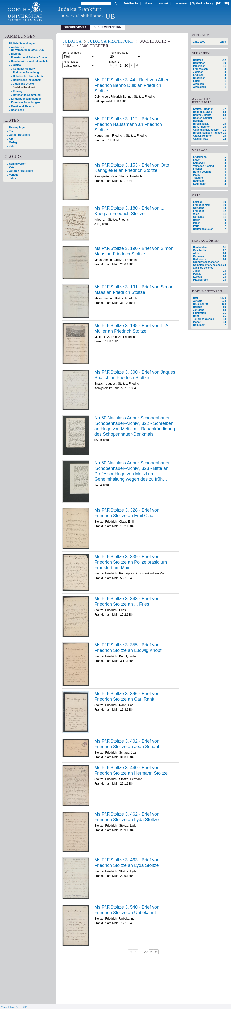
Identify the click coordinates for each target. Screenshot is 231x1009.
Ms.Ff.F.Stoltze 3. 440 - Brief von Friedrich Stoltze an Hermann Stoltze (131, 770)
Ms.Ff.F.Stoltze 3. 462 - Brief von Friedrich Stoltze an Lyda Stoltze (126, 817)
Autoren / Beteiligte (21, 171)
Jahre (12, 178)
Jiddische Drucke (24, 83)
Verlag (13, 142)
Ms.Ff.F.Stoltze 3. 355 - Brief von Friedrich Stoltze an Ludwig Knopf (127, 647)
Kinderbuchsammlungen (26, 98)
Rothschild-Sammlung (27, 95)
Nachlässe (17, 110)
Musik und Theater (22, 106)
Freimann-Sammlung (26, 72)
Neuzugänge (17, 127)
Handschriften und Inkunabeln (30, 61)
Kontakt (163, 3)
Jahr (12, 146)
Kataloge (18, 91)
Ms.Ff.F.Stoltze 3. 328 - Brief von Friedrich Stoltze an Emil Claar (126, 513)
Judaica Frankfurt (24, 87)
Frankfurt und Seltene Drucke (29, 57)
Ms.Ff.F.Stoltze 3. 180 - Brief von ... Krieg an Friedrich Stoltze (129, 211)
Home (148, 3)
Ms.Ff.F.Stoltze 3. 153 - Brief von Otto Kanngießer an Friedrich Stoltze (131, 168)
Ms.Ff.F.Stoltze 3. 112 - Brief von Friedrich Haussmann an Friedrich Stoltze (128, 124)
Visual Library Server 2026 (14, 1007)
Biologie (16, 53)
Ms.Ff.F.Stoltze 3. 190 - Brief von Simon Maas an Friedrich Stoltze (133, 251)
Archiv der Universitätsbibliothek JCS (27, 48)
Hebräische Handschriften (29, 76)
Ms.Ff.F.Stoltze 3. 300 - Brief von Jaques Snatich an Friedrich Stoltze (134, 375)
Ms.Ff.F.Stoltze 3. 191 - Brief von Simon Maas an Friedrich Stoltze (133, 289)
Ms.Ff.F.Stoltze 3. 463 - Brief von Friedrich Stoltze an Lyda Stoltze (126, 862)
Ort (11, 138)
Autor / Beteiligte (19, 135)
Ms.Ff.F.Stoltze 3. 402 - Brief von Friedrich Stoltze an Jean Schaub (127, 744)
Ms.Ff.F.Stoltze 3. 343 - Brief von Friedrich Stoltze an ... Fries (126, 601)
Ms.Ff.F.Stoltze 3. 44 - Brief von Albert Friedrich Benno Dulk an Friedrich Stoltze (132, 85)
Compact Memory (24, 68)
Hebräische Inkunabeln (27, 80)
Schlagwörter (17, 163)
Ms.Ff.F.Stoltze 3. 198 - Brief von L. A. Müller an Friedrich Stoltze (132, 328)
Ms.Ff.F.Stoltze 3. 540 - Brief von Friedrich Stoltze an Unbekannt (126, 910)
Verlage (13, 174)
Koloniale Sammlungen (25, 102)
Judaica (16, 65)
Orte (11, 167)
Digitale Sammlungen (22, 43)
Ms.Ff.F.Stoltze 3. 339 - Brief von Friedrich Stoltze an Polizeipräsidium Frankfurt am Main (130, 562)
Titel (11, 131)
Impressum (181, 3)
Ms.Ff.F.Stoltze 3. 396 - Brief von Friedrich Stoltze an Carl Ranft (126, 696)
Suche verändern (107, 27)
